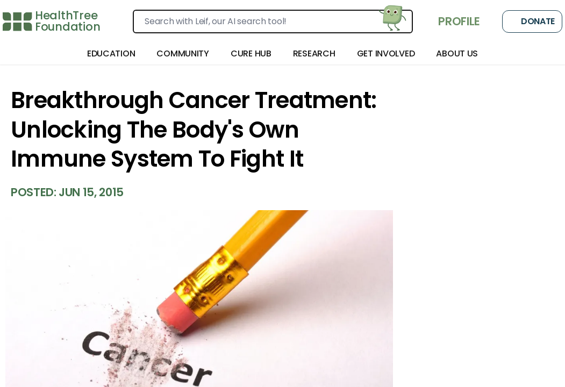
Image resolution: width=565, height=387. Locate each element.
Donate (532, 21)
